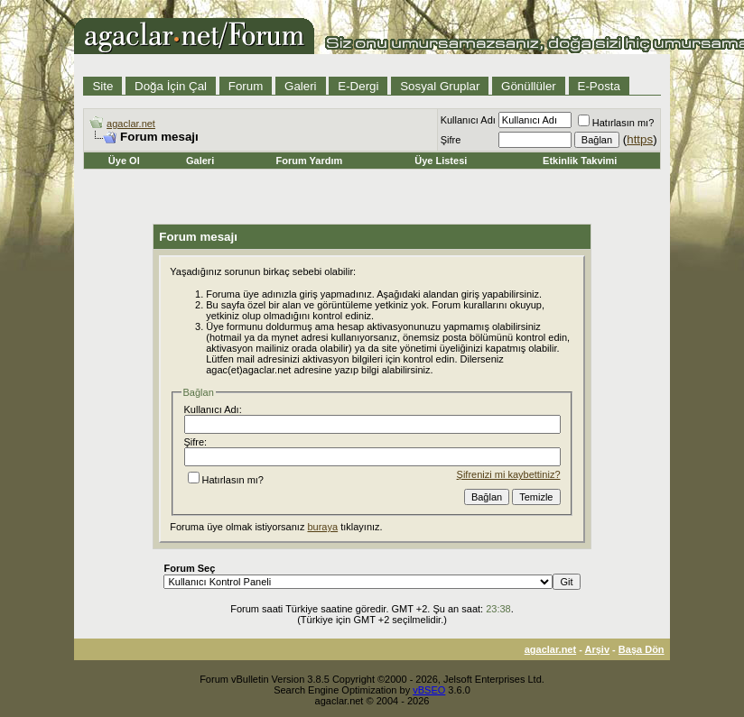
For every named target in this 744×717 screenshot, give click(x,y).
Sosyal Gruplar (439, 86)
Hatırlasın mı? (616, 122)
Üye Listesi (440, 160)
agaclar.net (131, 123)
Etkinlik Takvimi (580, 160)
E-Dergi (358, 86)
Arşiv (597, 649)
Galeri (300, 86)
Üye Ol (124, 160)
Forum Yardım (308, 160)
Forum (246, 86)
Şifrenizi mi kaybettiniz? (509, 474)
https (640, 139)
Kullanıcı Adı (468, 120)
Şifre (451, 139)
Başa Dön (641, 649)
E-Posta (599, 86)
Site (102, 86)
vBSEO (429, 690)
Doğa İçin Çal (171, 86)
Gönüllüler (528, 86)
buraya (322, 526)
